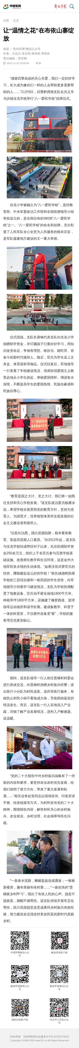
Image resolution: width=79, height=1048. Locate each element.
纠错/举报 (15, 1036)
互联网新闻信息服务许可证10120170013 (46, 1036)
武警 (6, 20)
